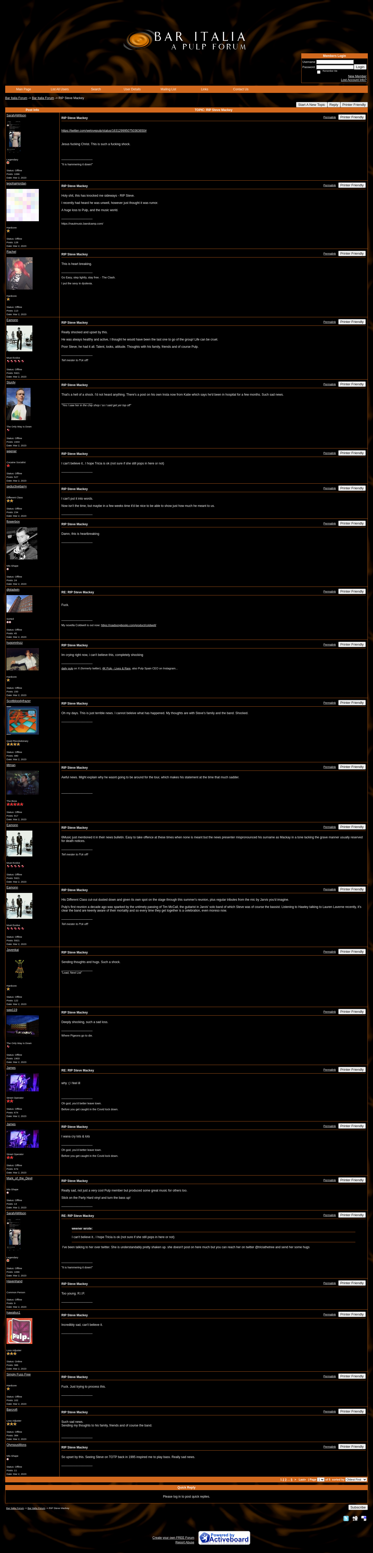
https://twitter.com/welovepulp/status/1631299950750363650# (104, 130)
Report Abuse (184, 1542)
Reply (333, 105)
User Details (132, 89)
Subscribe (358, 1507)
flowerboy (13, 521)
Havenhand (14, 1281)
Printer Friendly (354, 105)
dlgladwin (12, 589)
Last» (303, 1479)
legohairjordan (16, 183)
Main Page (23, 89)
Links (204, 89)
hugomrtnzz (14, 643)
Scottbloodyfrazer (18, 701)
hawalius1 (13, 1312)
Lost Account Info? (354, 80)
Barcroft (11, 1409)
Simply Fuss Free (18, 1374)
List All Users (60, 89)
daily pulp (67, 668)
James (11, 1068)
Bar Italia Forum (16, 98)
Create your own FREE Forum (173, 1538)
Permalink (330, 117)
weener (11, 451)
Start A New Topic (311, 105)
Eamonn (12, 320)
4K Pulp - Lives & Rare (116, 668)
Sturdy (11, 382)
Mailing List (168, 89)
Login (360, 67)
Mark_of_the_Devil (19, 1178)
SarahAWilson (16, 115)
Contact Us (240, 89)
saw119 (11, 1010)
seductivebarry (16, 486)
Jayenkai (12, 950)
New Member (357, 76)
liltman (11, 765)
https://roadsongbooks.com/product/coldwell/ (128, 625)
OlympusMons (16, 1445)
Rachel (11, 252)
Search (96, 89)
